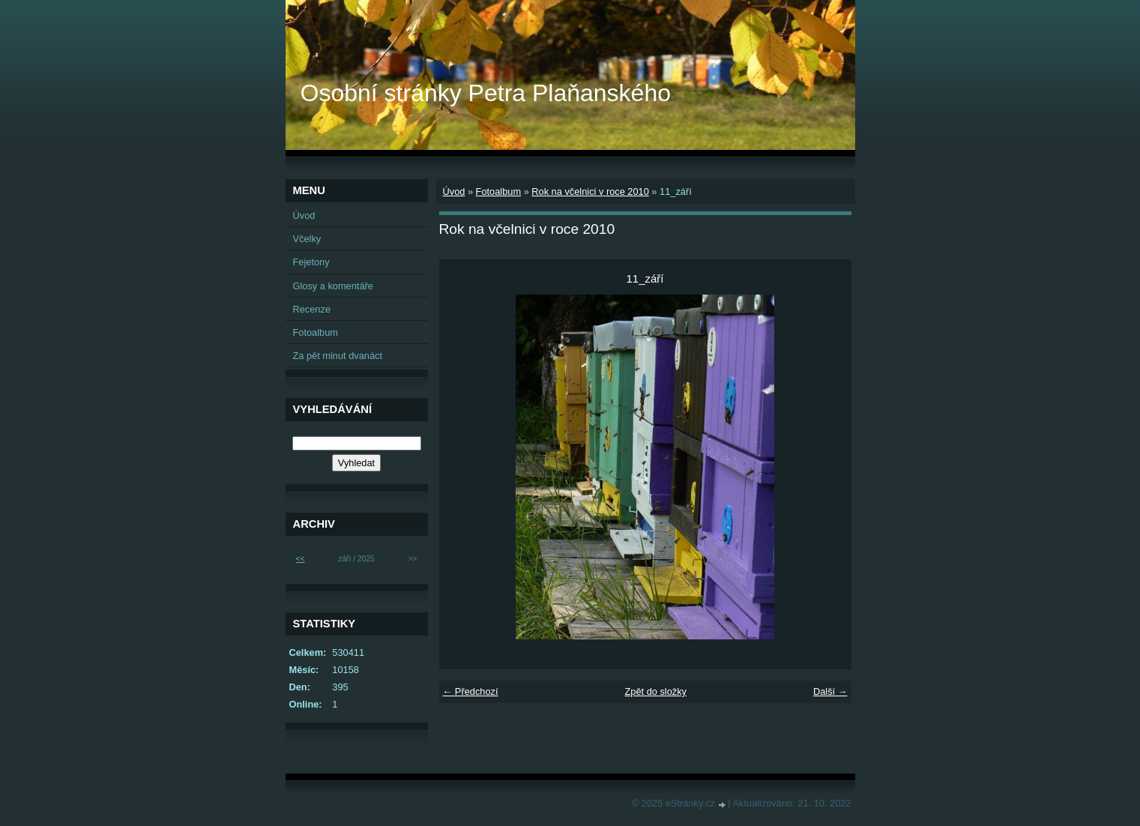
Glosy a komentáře (333, 286)
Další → (830, 691)
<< (300, 559)
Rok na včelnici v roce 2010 (590, 191)
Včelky (307, 238)
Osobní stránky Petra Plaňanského (486, 92)
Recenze (312, 309)
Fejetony (311, 262)
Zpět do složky (655, 691)
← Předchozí (470, 691)
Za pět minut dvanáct (338, 355)
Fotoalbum (498, 191)
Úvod (454, 191)
